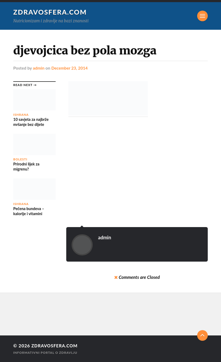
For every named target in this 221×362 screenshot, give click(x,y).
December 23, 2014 (70, 67)
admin (39, 67)
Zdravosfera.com (50, 12)
